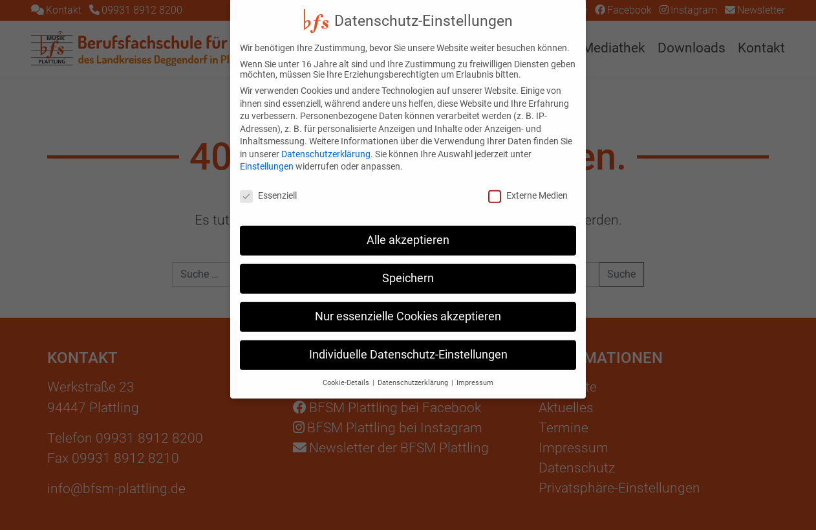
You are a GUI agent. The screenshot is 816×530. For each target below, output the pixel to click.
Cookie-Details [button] (347, 372)
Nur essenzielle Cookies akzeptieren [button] (408, 306)
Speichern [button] (408, 267)
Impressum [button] (474, 372)
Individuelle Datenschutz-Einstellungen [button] (408, 344)
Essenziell (268, 185)
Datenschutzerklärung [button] (414, 372)
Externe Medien (528, 185)
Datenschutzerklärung (325, 143)
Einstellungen (267, 156)
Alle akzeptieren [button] (408, 229)
